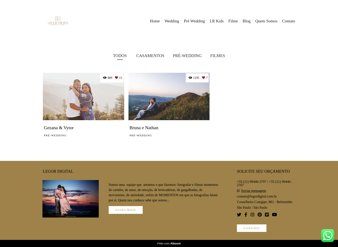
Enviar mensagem (253, 191)
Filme (233, 21)
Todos (120, 55)
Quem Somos (266, 21)
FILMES (217, 55)
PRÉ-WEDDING (187, 55)
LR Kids (217, 21)
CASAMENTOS (150, 55)
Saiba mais (125, 209)
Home (155, 21)
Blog (246, 21)
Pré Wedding (194, 21)
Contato (288, 21)
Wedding (171, 21)
